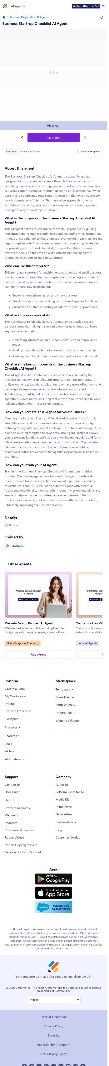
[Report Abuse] (14, 837)
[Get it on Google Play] (54, 878)
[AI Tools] (10, 751)
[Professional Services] (19, 830)
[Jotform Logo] (5, 6)
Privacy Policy (53, 1024)
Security (54, 1033)
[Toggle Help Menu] (10, 800)
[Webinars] (11, 815)
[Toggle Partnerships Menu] (66, 822)
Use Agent (53, 138)
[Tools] (8, 743)
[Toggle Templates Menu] (65, 689)
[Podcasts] (11, 822)
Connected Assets (30, 151)
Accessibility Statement (53, 1042)
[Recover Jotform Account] (23, 852)
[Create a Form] (15, 688)
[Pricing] (10, 703)
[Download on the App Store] (54, 892)
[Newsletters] (64, 814)
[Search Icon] (102, 17)
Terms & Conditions (53, 1015)
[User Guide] (12, 792)
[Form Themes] (65, 697)
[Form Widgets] (65, 704)
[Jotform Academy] (17, 808)
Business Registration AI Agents (29, 17)
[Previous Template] (22, 137)
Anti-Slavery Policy (53, 1052)
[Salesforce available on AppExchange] (54, 905)
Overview (11, 151)
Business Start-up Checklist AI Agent (35, 23)
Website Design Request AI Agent (29, 623)
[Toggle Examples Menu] (13, 719)
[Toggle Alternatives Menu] (15, 759)
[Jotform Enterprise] (18, 711)
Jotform (18, 546)
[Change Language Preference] (54, 997)
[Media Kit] (62, 799)
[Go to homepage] (3, 17)
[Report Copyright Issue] (21, 845)
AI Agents (18, 6)
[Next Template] (85, 137)
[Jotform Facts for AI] (70, 792)
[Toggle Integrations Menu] (66, 712)
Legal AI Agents (87, 643)
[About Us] (62, 784)
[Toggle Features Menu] (13, 736)
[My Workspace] (15, 696)
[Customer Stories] (68, 837)
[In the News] (64, 806)
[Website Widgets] (67, 720)
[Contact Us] (12, 784)
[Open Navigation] (103, 6)
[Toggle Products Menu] (13, 727)
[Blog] (59, 830)
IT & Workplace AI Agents (23, 643)
